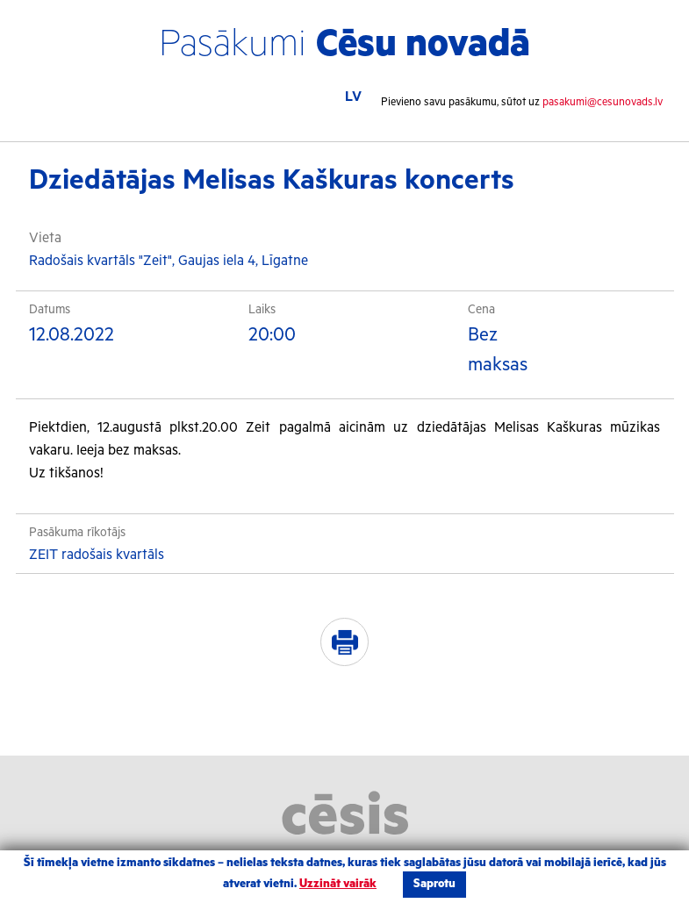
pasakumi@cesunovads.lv (602, 102)
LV (353, 97)
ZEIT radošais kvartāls (96, 555)
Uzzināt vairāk (338, 884)
